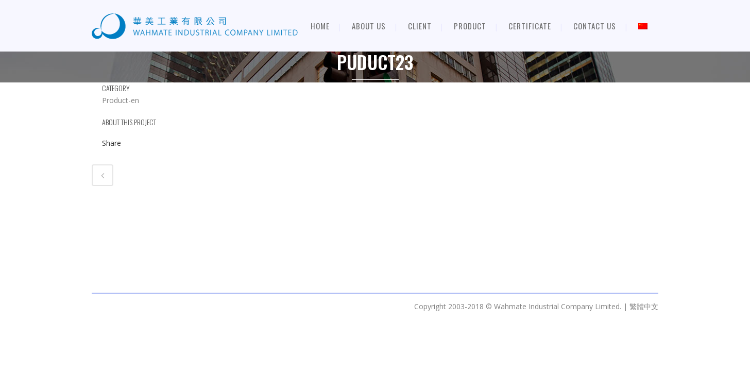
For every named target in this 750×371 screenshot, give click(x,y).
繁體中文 (643, 306)
